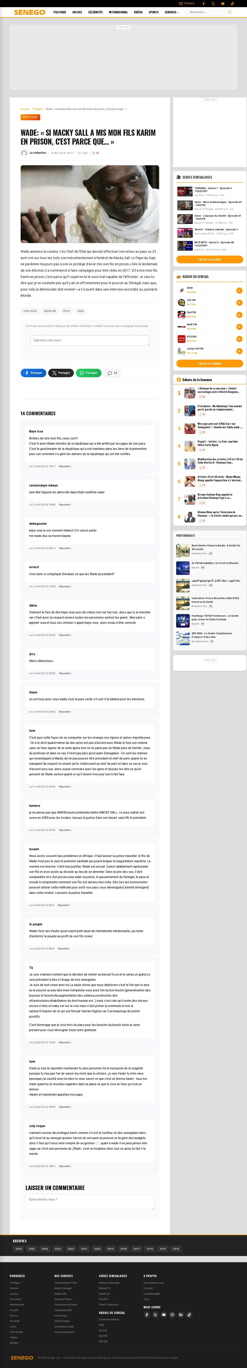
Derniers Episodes (109, 1282)
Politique (65, 12)
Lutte (13, 1326)
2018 (123, 1248)
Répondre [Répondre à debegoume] (65, 548)
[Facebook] (203, 3)
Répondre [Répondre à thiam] (65, 711)
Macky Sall (50, 310)
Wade (80, 310)
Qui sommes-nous (154, 1282)
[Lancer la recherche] (229, 12)
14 (95, 152)
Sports (159, 12)
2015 (163, 1248)
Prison (66, 310)
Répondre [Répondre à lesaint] (63, 905)
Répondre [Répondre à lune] (65, 786)
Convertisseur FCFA (65, 1282)
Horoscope (60, 1315)
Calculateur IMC (63, 1310)
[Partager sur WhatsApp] (89, 373)
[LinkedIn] (181, 1314)
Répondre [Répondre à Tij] (65, 1042)
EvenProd (104, 1293)
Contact (148, 1288)
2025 (32, 1248)
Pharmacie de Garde (65, 1304)
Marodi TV (104, 1288)
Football (14, 1321)
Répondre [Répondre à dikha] (65, 635)
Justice (82, 12)
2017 (137, 1248)
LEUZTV (103, 1299)
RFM (101, 1325)
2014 (176, 1248)
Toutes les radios (210, 363)
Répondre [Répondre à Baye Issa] (65, 466)
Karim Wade (30, 310)
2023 (58, 1248)
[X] (155, 1314)
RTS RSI (103, 1341)
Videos (14, 1337)
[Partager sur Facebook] (33, 373)
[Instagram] (172, 1314)
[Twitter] (213, 3)
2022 (71, 1248)
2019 (110, 1248)
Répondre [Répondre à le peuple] (63, 948)
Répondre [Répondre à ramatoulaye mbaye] (65, 504)
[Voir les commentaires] (112, 373)
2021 (84, 1248)
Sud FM (103, 1335)
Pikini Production (108, 1304)
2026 (18, 1248)
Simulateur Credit (64, 1326)
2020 (97, 1248)
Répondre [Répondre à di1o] (65, 673)
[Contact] (186, 3)
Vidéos (143, 12)
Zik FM (103, 1330)
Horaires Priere (62, 1299)
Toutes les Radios (109, 1319)
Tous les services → (65, 1332)
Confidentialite (152, 1293)
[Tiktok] (232, 3)
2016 (150, 1248)
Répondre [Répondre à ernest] (65, 586)
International (123, 12)
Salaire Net (60, 1293)
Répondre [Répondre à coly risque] (65, 1166)
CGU (146, 1299)
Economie (15, 1299)
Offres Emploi (62, 1321)
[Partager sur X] (61, 373)
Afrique (14, 1342)
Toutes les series (210, 259)
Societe (14, 1288)
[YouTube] (223, 3)
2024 (45, 1248)
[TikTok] (189, 1314)
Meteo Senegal (62, 1288)
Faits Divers (16, 1332)
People (14, 1310)
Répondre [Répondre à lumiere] (65, 830)
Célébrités (100, 12)
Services (177, 12)
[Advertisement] (123, 58)
